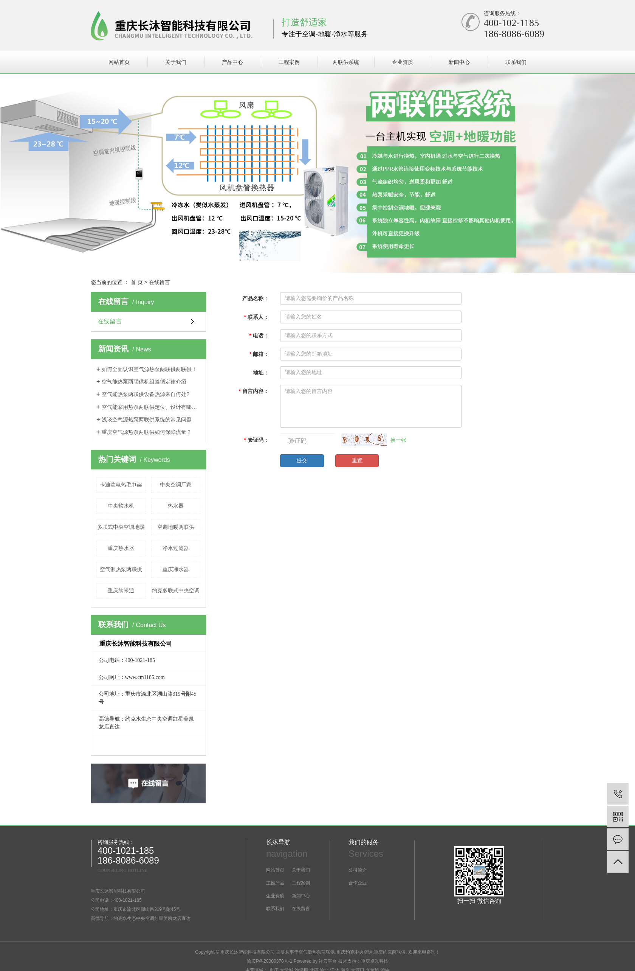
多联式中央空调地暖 (121, 527)
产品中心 (232, 62)
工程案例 (289, 62)
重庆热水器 (121, 548)
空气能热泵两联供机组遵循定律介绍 (144, 382)
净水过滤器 (176, 548)
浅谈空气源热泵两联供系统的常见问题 (147, 419)
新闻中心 (459, 62)
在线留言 (110, 321)
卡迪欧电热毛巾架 (121, 485)
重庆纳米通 (121, 590)
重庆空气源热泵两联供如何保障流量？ (147, 432)
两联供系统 (346, 62)
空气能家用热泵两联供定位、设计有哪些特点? (151, 407)
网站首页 (119, 62)
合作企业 (357, 883)
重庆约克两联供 (390, 952)
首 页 (137, 282)
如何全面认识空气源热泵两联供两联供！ (149, 369)
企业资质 (402, 62)
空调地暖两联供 (175, 527)
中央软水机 (121, 506)
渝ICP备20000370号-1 (269, 961)
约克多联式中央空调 (176, 590)
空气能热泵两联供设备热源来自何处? (145, 394)
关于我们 (175, 62)
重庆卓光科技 (374, 961)
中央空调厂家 (176, 485)
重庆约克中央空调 (354, 952)
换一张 (398, 440)
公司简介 (357, 870)
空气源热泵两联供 (121, 569)
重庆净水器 (176, 569)
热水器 (176, 506)
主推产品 (275, 883)
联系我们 (516, 62)
